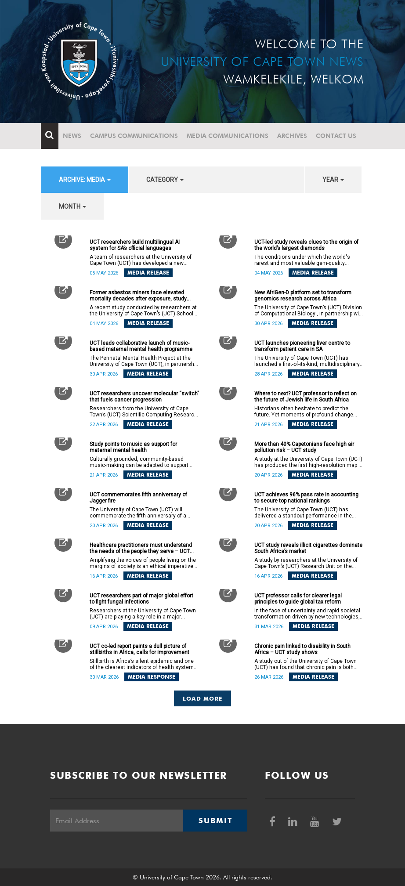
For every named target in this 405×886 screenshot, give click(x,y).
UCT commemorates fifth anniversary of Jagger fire (138, 498)
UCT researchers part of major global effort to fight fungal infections (141, 599)
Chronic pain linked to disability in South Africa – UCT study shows (302, 649)
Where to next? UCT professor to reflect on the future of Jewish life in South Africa (305, 397)
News (72, 135)
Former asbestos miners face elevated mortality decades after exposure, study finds (138, 295)
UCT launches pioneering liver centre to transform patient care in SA (302, 346)
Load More (203, 698)
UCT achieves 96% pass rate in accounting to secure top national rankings (306, 498)
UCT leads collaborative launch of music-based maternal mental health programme (141, 346)
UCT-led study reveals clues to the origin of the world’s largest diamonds (306, 245)
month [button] (72, 206)
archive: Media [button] (85, 179)
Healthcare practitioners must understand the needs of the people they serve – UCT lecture (141, 548)
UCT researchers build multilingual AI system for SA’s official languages (135, 245)
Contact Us (336, 135)
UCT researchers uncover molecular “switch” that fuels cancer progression (144, 397)
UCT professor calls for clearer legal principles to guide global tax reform (298, 599)
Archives (292, 135)
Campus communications (134, 135)
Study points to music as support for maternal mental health (133, 447)
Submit (215, 820)
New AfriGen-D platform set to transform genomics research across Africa (302, 295)
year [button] (333, 179)
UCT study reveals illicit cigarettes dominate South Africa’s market (308, 548)
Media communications (228, 135)
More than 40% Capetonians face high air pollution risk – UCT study (304, 447)
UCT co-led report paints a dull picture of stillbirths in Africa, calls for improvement (139, 649)
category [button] (165, 179)
